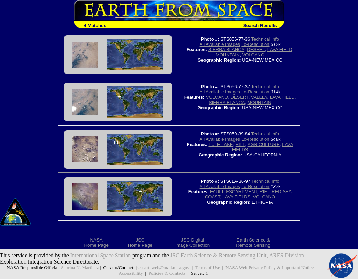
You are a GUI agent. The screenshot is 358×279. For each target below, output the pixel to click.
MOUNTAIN (227, 54)
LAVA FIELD (279, 49)
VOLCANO (253, 54)
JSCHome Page (140, 242)
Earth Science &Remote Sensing (253, 242)
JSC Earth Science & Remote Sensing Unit (218, 255)
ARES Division (286, 255)
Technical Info (265, 39)
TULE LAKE (220, 144)
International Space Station (100, 255)
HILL (240, 144)
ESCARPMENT (241, 191)
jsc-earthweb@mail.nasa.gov (162, 267)
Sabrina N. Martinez (80, 267)
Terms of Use (207, 267)
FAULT (216, 191)
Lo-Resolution (255, 44)
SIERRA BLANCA (226, 49)
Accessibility (131, 273)
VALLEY (259, 97)
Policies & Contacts (167, 273)
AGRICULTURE (264, 144)
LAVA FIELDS (237, 197)
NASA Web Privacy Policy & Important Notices (270, 267)
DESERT (256, 49)
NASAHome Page (96, 242)
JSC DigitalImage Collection (192, 242)
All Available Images (220, 44)
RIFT (264, 191)
